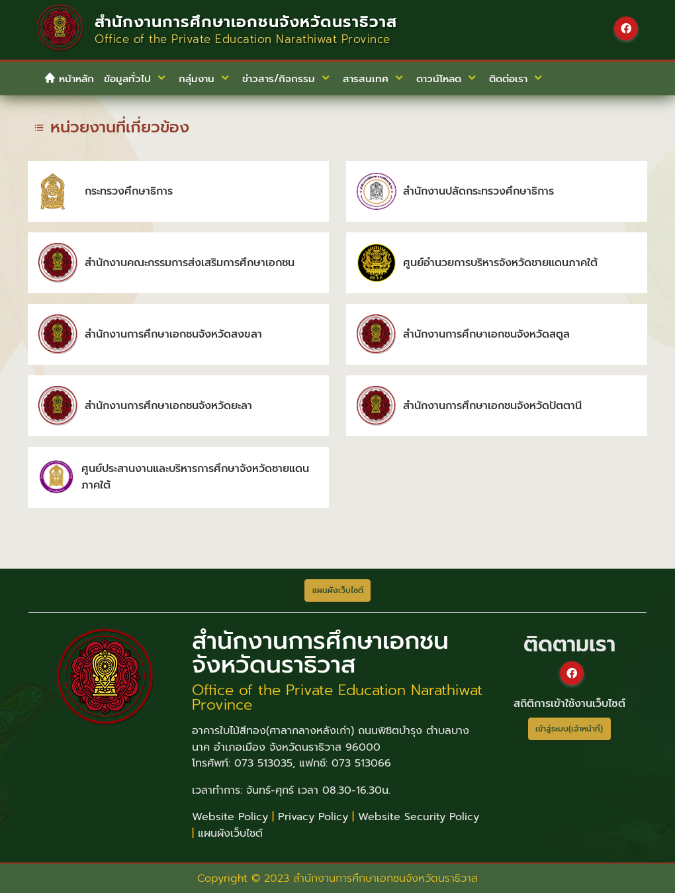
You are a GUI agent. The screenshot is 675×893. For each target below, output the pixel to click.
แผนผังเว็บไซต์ (230, 833)
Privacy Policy (313, 817)
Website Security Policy (418, 817)
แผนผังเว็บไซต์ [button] (337, 590)
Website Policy (230, 817)
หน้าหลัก (69, 78)
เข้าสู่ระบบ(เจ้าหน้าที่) (569, 729)
